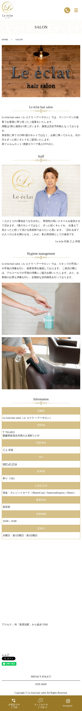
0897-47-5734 (10, 464)
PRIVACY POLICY (41, 676)
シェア (5, 655)
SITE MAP (41, 684)
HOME (5, 39)
